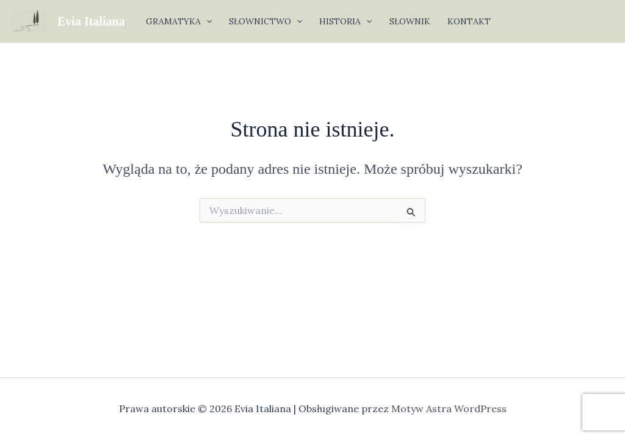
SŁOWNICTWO (265, 21)
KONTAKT (469, 21)
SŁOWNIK (409, 21)
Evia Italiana (91, 21)
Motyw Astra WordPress (449, 408)
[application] (206, 21)
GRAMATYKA (179, 21)
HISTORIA (345, 21)
